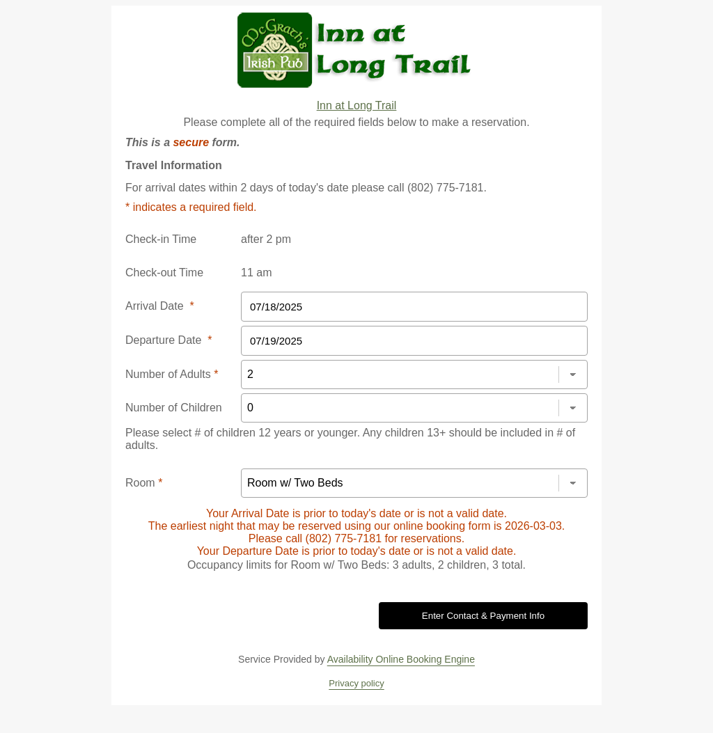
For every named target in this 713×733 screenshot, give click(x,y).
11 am (256, 272)
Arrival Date (159, 306)
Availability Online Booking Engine (401, 659)
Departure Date (168, 340)
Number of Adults (171, 374)
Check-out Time (164, 272)
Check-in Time (160, 239)
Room (143, 483)
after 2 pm (266, 239)
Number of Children (173, 407)
